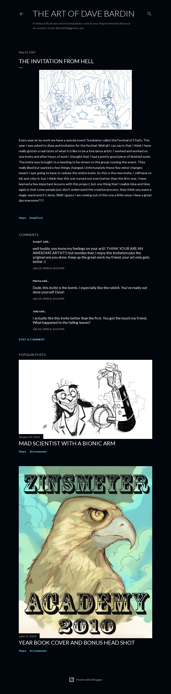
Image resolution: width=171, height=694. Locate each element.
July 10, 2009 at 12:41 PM (48, 268)
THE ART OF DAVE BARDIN (84, 13)
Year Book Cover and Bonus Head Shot (77, 642)
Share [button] (22, 218)
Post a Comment (32, 339)
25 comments (38, 650)
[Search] (149, 12)
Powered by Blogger (85, 679)
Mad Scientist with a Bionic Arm (67, 443)
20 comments (38, 451)
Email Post (36, 218)
